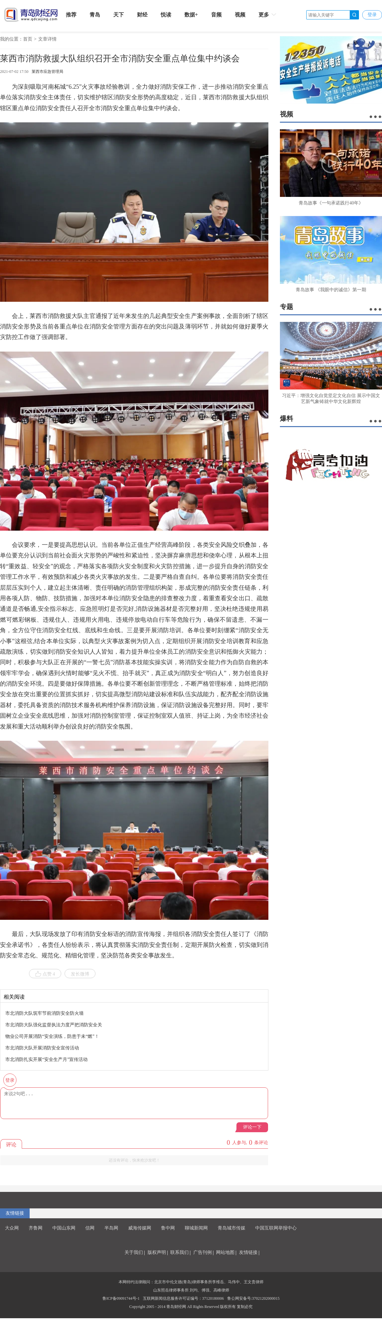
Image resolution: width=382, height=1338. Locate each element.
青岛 (95, 14)
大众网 (12, 1228)
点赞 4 (45, 974)
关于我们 (133, 1252)
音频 (216, 14)
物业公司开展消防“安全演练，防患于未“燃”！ (52, 1036)
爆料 (286, 418)
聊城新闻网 (196, 1228)
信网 (90, 1228)
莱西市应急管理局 (47, 71)
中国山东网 (63, 1228)
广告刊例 (202, 1252)
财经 (142, 14)
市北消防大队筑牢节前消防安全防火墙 (44, 1013)
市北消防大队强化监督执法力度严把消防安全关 (53, 1024)
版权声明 (157, 1252)
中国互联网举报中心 (276, 1228)
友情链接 (15, 1213)
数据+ (191, 14)
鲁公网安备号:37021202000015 (253, 1298)
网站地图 (225, 1252)
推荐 (71, 14)
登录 (372, 14)
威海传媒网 (139, 1228)
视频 (240, 14)
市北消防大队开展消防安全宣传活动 (42, 1047)
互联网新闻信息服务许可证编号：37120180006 (183, 1298)
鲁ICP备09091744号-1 (121, 1298)
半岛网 (111, 1228)
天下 (118, 14)
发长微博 (80, 974)
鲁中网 (168, 1228)
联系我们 (179, 1252)
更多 (268, 14)
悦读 (166, 14)
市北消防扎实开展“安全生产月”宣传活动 (46, 1059)
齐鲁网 (35, 1228)
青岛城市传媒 (231, 1228)
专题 (286, 306)
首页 (27, 39)
